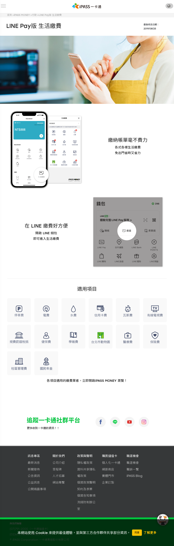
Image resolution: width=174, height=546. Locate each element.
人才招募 (59, 476)
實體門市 (108, 476)
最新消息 (34, 462)
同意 (137, 532)
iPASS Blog (134, 476)
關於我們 (59, 456)
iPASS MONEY (22, 15)
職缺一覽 (133, 469)
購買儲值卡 (109, 456)
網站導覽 (59, 482)
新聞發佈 (34, 469)
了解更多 (150, 533)
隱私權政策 (84, 462)
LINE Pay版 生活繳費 (50, 15)
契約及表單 (84, 489)
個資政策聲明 (86, 482)
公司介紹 (59, 462)
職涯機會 (133, 456)
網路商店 (108, 469)
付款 (34, 15)
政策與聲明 (84, 456)
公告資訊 (34, 476)
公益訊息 (34, 482)
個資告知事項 (86, 495)
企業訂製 (108, 482)
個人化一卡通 (111, 462)
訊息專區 (34, 456)
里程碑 (57, 469)
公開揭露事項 (37, 489)
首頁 (9, 15)
